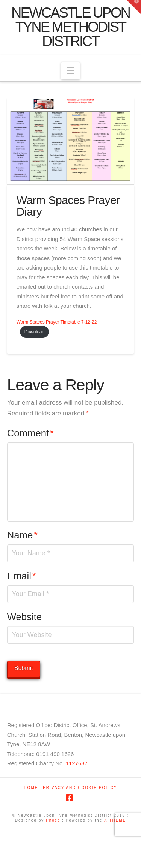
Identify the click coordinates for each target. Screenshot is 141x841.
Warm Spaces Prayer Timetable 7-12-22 (57, 322)
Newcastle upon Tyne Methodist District (70, 27)
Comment (30, 433)
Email (21, 576)
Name (22, 535)
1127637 (77, 763)
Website (24, 617)
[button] (70, 71)
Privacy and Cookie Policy (80, 788)
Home (31, 788)
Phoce (53, 820)
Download (34, 331)
